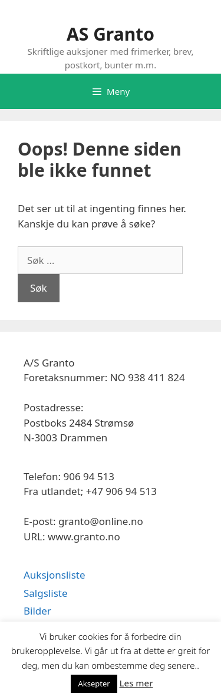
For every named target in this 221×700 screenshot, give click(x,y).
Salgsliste (46, 593)
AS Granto (110, 34)
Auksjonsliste (54, 575)
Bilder (37, 611)
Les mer (136, 683)
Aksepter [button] (94, 683)
